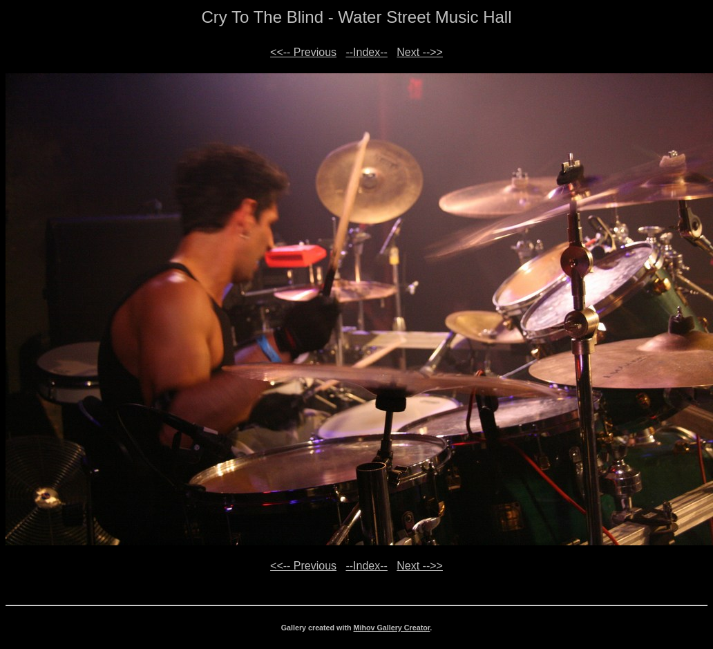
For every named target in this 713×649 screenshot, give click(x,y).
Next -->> (420, 52)
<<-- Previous (303, 52)
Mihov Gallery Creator (392, 627)
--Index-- (366, 52)
